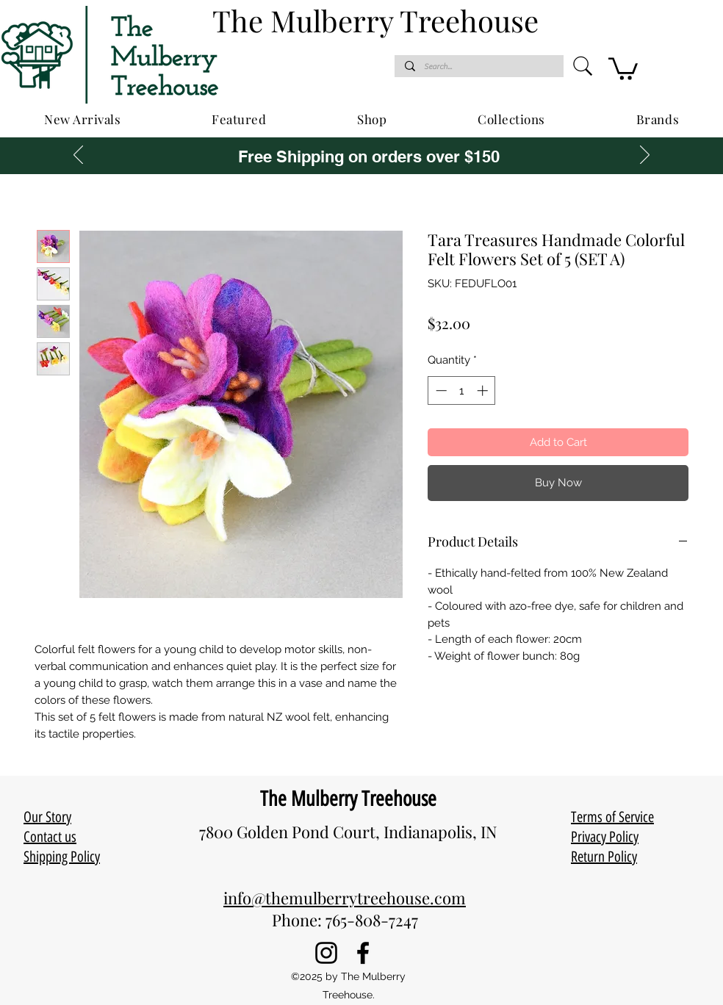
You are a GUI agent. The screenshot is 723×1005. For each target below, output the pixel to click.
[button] (623, 67)
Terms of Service (612, 817)
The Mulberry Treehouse (348, 798)
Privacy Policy (605, 837)
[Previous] (78, 155)
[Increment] (484, 390)
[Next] (645, 155)
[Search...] (478, 66)
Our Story (47, 817)
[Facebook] (363, 953)
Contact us (50, 837)
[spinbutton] (462, 390)
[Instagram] (326, 953)
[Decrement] (440, 390)
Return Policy (604, 856)
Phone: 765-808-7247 (345, 920)
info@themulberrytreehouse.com (344, 898)
